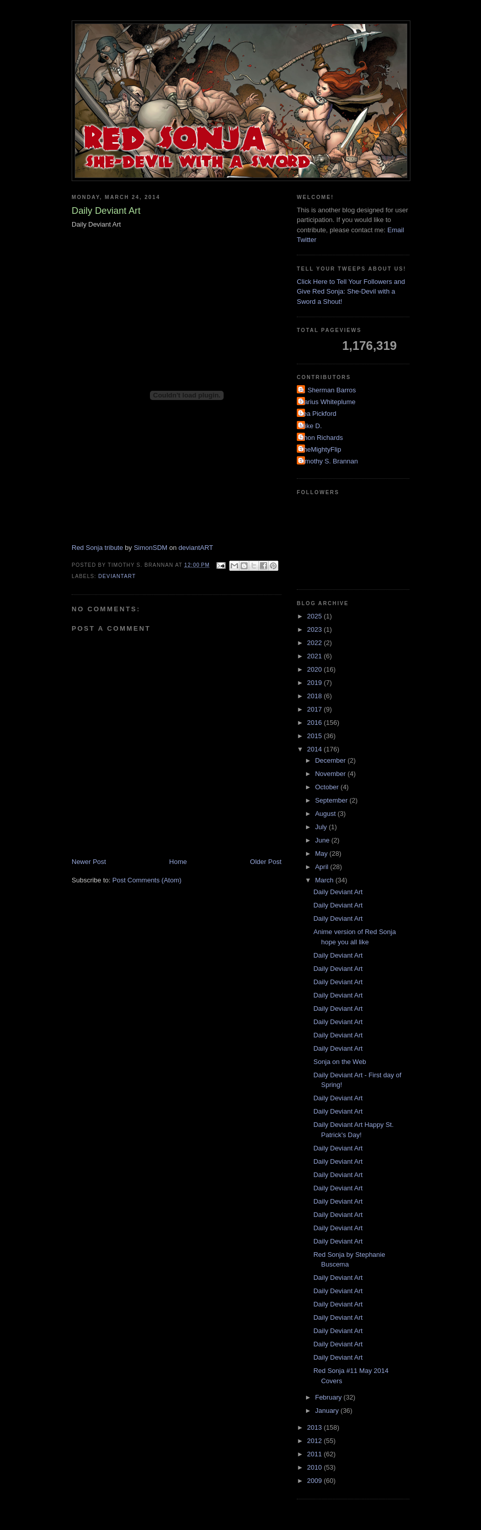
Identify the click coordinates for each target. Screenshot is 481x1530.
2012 (315, 1441)
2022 (315, 643)
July (322, 827)
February (329, 1397)
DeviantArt (117, 576)
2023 (315, 629)
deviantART (196, 547)
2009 (315, 1480)
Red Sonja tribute (97, 547)
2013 (315, 1427)
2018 (315, 696)
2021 (315, 656)
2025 (315, 616)
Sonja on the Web (339, 1062)
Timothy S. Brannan (328, 461)
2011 (315, 1454)
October (328, 787)
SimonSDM (150, 547)
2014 (315, 749)
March (325, 880)
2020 (315, 669)
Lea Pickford (317, 413)
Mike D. (310, 426)
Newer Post (89, 862)
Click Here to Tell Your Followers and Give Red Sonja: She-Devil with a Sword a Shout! (351, 291)
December (331, 760)
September (332, 800)
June (323, 840)
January (328, 1410)
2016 (315, 722)
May (322, 853)
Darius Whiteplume (327, 402)
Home (178, 862)
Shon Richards (321, 437)
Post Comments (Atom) (147, 880)
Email (395, 230)
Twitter (306, 239)
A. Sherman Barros (327, 390)
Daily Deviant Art (337, 892)
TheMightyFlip (320, 449)
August (326, 813)
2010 (315, 1467)
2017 (315, 709)
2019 (315, 682)
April (323, 867)
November (331, 774)
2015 (315, 736)
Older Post (265, 862)
